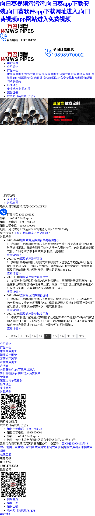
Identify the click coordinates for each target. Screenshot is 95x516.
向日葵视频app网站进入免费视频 (54, 77)
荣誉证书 (12, 92)
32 (54, 336)
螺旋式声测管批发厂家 (34, 313)
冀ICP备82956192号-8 (75, 443)
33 (61, 336)
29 (33, 336)
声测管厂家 (22, 447)
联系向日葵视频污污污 (21, 96)
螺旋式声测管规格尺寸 (34, 276)
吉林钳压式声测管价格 (34, 295)
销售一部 (12, 502)
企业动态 (12, 88)
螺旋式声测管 (32, 74)
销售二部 (12, 506)
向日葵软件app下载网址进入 (17, 369)
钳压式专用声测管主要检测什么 (39, 240)
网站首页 (12, 63)
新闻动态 (12, 85)
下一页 (71, 336)
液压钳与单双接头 (11, 380)
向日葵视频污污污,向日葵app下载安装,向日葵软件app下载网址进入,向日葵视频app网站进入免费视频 (45, 11)
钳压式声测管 (15, 74)
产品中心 (12, 70)
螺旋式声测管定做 (31, 258)
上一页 (24, 336)
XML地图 (6, 447)
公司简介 (12, 66)
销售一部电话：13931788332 (24, 428)
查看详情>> (14, 254)
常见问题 (24, 88)
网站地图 (5, 514)
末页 (81, 336)
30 (40, 336)
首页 (13, 336)
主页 (17, 232)
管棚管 (79, 77)
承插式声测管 (67, 74)
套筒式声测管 (50, 74)
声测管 (81, 74)
